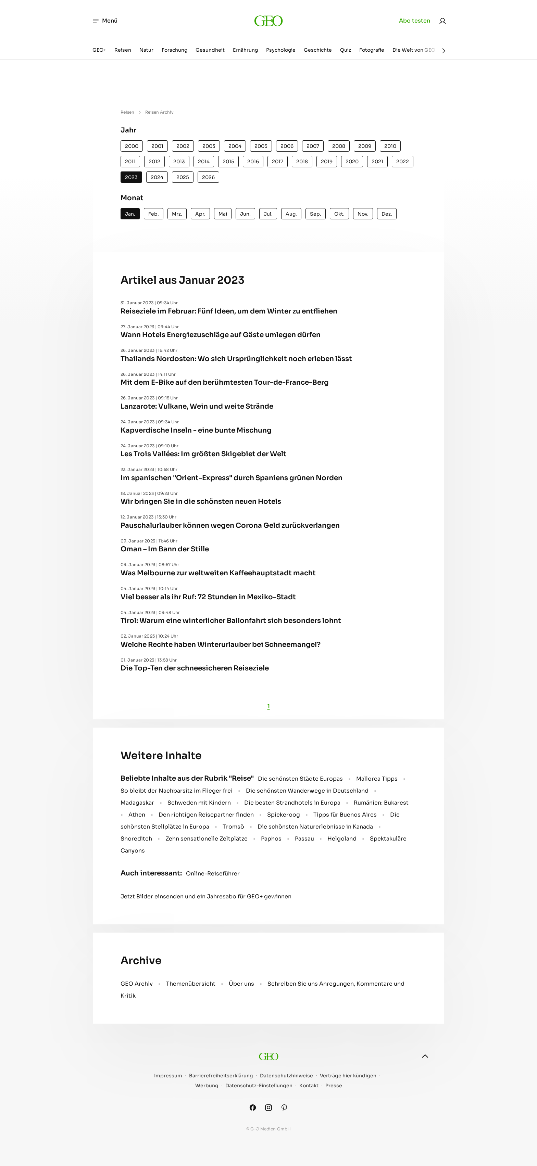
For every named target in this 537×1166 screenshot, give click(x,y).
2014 (204, 161)
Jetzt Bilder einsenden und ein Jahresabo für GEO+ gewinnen (206, 896)
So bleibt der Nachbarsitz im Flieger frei (177, 790)
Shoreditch (136, 838)
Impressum (168, 1076)
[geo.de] (268, 20)
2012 (154, 161)
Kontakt (309, 1086)
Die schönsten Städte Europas (300, 778)
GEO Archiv (137, 983)
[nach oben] (425, 1056)
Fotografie (371, 50)
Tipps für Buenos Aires (345, 814)
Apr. (200, 214)
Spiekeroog (283, 814)
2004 (234, 146)
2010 (390, 146)
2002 (182, 146)
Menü (104, 21)
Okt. (339, 214)
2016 (253, 161)
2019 (327, 161)
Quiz (345, 50)
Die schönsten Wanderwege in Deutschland (307, 790)
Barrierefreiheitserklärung (221, 1076)
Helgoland (342, 838)
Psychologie (281, 50)
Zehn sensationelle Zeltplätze (206, 838)
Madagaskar (137, 802)
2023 (131, 177)
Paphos (271, 838)
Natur (146, 50)
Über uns (241, 983)
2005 (260, 146)
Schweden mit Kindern (199, 802)
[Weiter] (443, 50)
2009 (364, 146)
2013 (179, 161)
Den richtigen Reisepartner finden (206, 814)
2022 (402, 161)
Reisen (122, 50)
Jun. (245, 214)
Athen (136, 814)
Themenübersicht (190, 983)
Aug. (291, 214)
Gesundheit (210, 50)
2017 (277, 161)
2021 (377, 161)
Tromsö (233, 826)
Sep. (315, 214)
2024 (157, 177)
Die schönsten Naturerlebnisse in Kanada (315, 826)
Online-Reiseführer (213, 873)
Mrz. (177, 214)
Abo (414, 21)
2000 (131, 146)
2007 (313, 146)
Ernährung (245, 50)
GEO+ (99, 50)
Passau (304, 838)
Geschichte (318, 50)
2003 (208, 146)
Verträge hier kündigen (348, 1076)
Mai (222, 214)
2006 (287, 146)
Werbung (206, 1086)
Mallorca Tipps (377, 778)
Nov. (363, 214)
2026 (208, 177)
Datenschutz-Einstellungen (258, 1086)
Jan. (130, 214)
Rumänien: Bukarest (381, 802)
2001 (157, 146)
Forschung (174, 50)
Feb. (153, 214)
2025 (182, 177)
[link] (442, 21)
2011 (130, 161)
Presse (333, 1086)
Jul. (268, 214)
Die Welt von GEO (413, 50)
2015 (228, 161)
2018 (302, 161)
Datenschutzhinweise (286, 1076)
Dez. (387, 214)
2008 (338, 146)
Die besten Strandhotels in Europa (292, 802)
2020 (352, 161)
